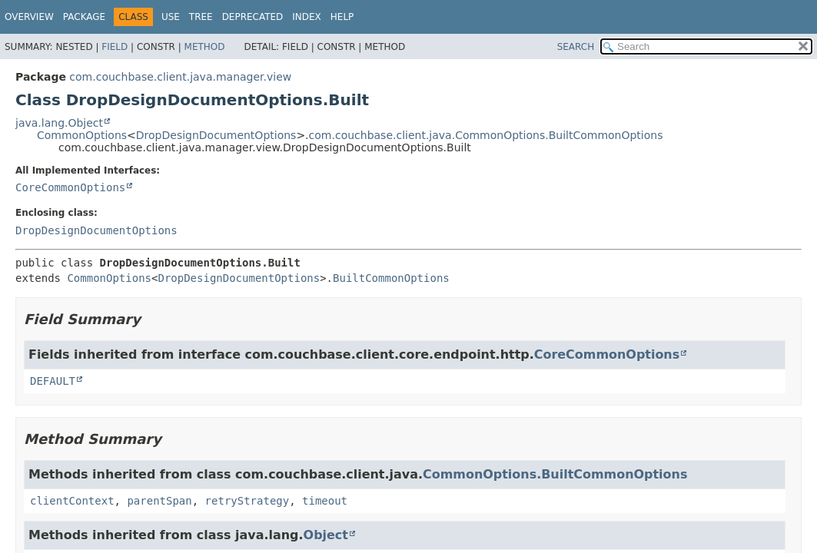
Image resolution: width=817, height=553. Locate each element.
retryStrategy (247, 501)
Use (170, 17)
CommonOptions (82, 135)
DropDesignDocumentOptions (216, 135)
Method (204, 46)
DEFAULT (52, 381)
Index (306, 17)
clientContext (72, 501)
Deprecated (253, 17)
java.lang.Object (59, 123)
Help (342, 17)
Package (84, 17)
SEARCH (576, 46)
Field (114, 46)
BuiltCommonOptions (391, 278)
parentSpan (159, 501)
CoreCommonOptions (70, 187)
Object (326, 535)
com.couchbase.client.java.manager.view (180, 77)
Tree (201, 17)
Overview (29, 17)
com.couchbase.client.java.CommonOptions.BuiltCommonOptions (486, 135)
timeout (324, 501)
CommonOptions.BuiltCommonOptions (555, 474)
